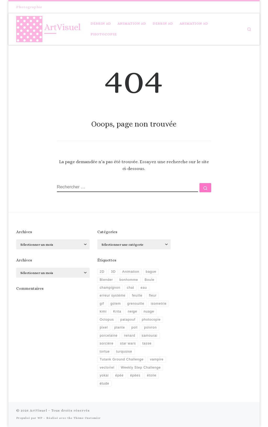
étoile (151, 375)
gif (102, 303)
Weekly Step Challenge (141, 367)
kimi (103, 311)
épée (119, 375)
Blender (106, 280)
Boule (149, 280)
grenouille (135, 303)
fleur (153, 295)
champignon (110, 287)
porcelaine (109, 335)
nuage (149, 311)
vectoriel (107, 367)
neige (132, 311)
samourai (149, 335)
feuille (137, 295)
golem (115, 303)
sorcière (107, 343)
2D (102, 271)
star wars (128, 343)
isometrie (158, 303)
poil (134, 327)
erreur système (112, 295)
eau (144, 287)
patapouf (127, 319)
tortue (105, 351)
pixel (104, 327)
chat (130, 287)
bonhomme (128, 280)
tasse (147, 343)
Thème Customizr (87, 418)
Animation (130, 271)
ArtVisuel (38, 410)
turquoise (124, 351)
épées (135, 375)
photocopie (151, 319)
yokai (104, 375)
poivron (150, 327)
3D (113, 271)
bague (151, 271)
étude (104, 383)
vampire (157, 359)
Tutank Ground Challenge (121, 359)
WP (39, 418)
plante (119, 327)
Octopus (107, 319)
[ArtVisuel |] (29, 28)
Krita (117, 311)
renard (129, 335)
